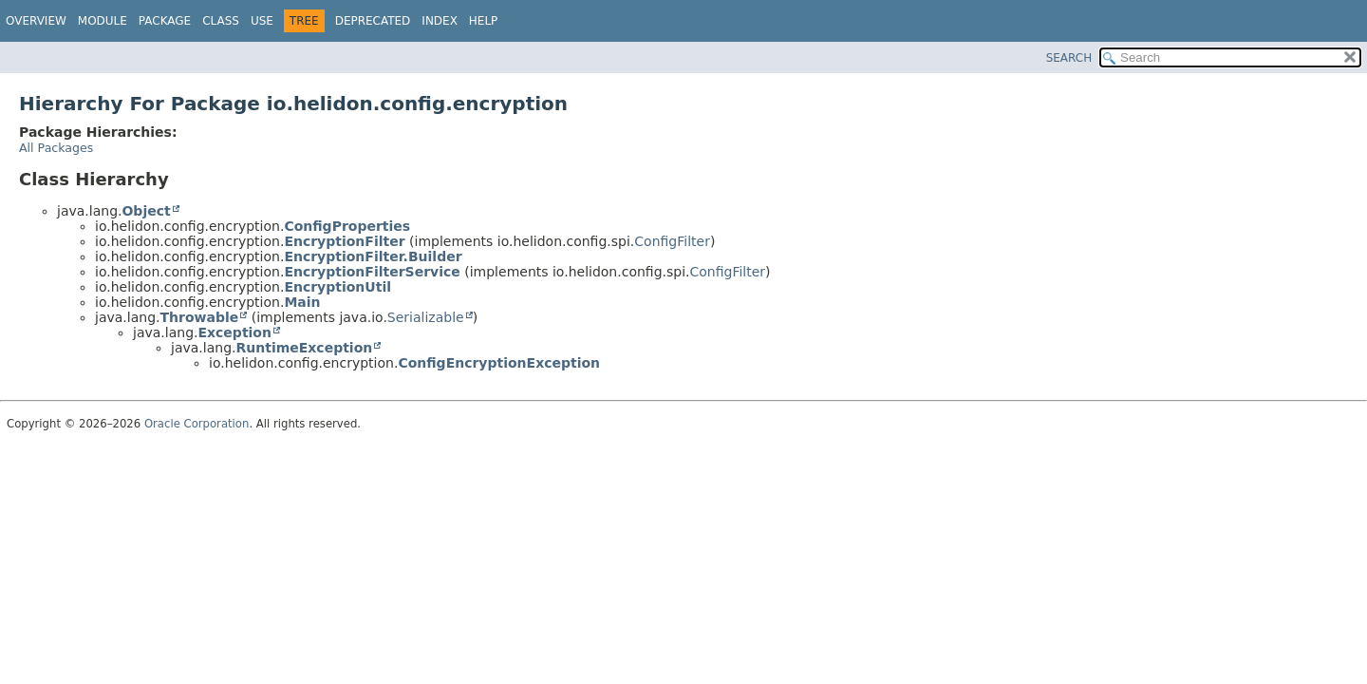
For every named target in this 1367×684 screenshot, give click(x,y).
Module (102, 21)
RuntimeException (303, 347)
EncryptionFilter (344, 241)
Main (302, 302)
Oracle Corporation (197, 423)
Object (146, 210)
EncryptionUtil (337, 286)
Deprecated (373, 21)
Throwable (198, 317)
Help (483, 21)
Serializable (425, 317)
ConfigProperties (347, 226)
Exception (234, 332)
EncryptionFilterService (371, 271)
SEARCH (1069, 58)
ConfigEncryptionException (499, 362)
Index (439, 21)
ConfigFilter (672, 241)
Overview (36, 21)
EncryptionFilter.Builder (372, 256)
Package (165, 21)
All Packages (56, 148)
